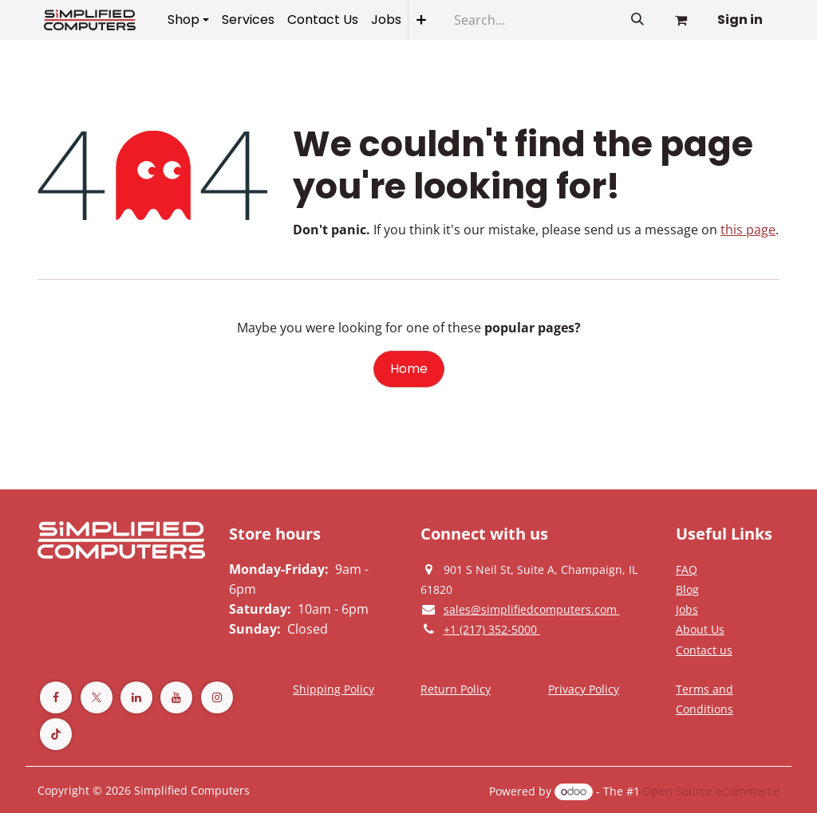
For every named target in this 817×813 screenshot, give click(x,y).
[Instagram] (217, 697)
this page (748, 229)
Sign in (740, 19)
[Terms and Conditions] (333, 688)
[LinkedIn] (136, 697)
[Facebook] (56, 697)
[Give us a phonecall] (492, 629)
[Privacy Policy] (686, 569)
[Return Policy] (455, 688)
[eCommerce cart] (681, 20)
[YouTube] (176, 697)
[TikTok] (56, 734)
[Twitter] (96, 697)
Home (409, 368)
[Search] (637, 20)
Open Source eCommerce (711, 791)
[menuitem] (188, 20)
